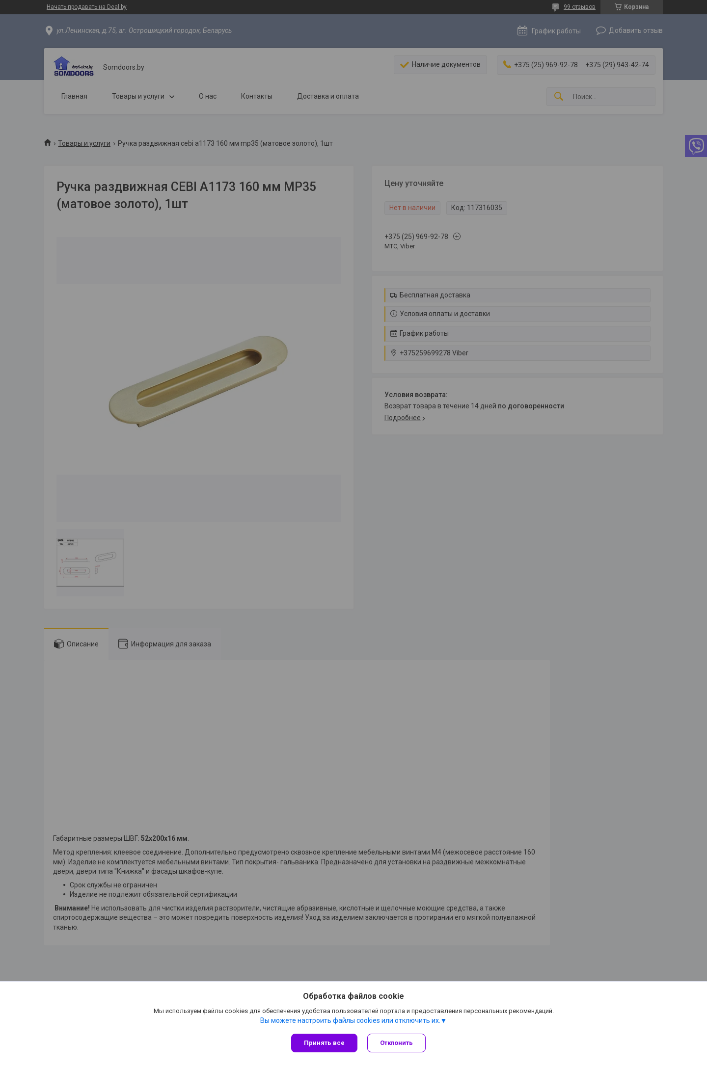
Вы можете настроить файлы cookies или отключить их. (350, 1020)
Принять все (324, 1042)
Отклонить (396, 1042)
